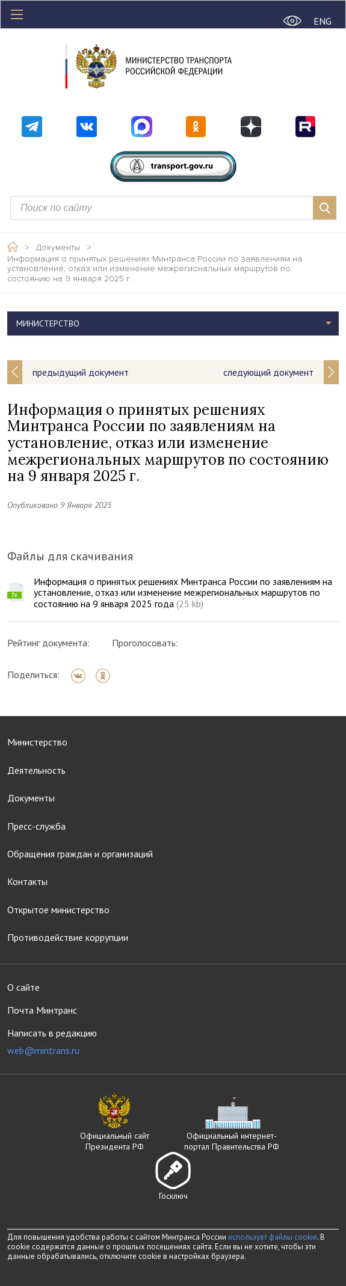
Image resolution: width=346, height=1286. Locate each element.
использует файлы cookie (272, 1237)
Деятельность (36, 770)
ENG (323, 21)
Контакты (27, 881)
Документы (58, 248)
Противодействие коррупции (67, 937)
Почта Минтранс (42, 1010)
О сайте (23, 987)
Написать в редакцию (52, 1041)
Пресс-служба (36, 826)
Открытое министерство (58, 910)
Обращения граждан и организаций (80, 854)
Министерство (47, 323)
